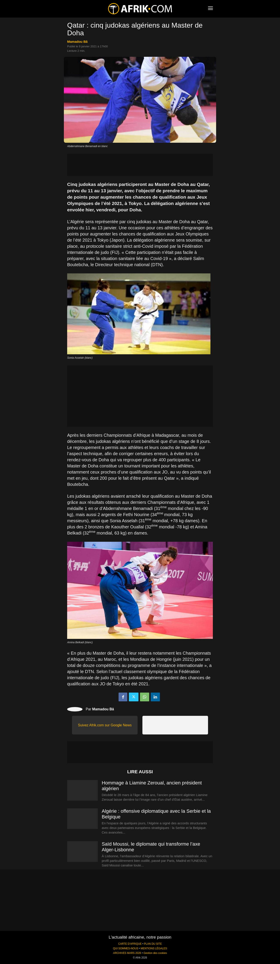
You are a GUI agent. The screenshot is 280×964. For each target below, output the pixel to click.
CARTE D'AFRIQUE (130, 943)
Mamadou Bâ (77, 41)
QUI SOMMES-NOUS (125, 948)
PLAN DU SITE (153, 943)
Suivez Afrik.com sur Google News (104, 725)
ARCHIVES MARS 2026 (127, 953)
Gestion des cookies (155, 953)
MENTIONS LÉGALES (154, 948)
